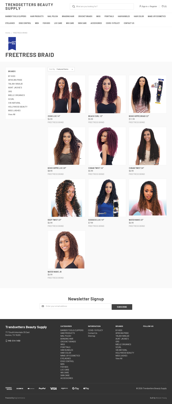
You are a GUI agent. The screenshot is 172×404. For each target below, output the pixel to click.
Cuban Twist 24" (136, 168)
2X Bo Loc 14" (54, 116)
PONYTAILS (109, 16)
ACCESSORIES (96, 23)
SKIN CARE (82, 23)
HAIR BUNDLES (124, 16)
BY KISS (11, 76)
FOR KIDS (46, 23)
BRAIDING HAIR (68, 16)
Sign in (144, 6)
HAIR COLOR (139, 16)
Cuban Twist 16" (95, 168)
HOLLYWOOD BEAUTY (17, 107)
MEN (37, 23)
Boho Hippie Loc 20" (57, 168)
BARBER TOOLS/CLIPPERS (15, 16)
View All (11, 114)
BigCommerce (19, 397)
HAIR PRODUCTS (37, 16)
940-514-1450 (14, 340)
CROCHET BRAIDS (85, 16)
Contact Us (129, 23)
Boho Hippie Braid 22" (139, 116)
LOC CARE (58, 23)
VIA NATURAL (14, 103)
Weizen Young (161, 397)
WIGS (98, 16)
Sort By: (52, 69)
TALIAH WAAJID (15, 84)
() (164, 6)
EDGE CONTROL (25, 23)
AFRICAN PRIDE (15, 80)
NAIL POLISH (53, 16)
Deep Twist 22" (54, 220)
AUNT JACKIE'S (15, 87)
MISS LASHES (14, 110)
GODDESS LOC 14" (96, 220)
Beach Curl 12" (95, 116)
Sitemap (91, 335)
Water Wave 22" (136, 220)
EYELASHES (10, 23)
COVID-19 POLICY (113, 23)
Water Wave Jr (55, 272)
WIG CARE (70, 23)
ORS (10, 91)
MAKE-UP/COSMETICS (157, 16)
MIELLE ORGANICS (16, 95)
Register (153, 6)
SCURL (11, 99)
